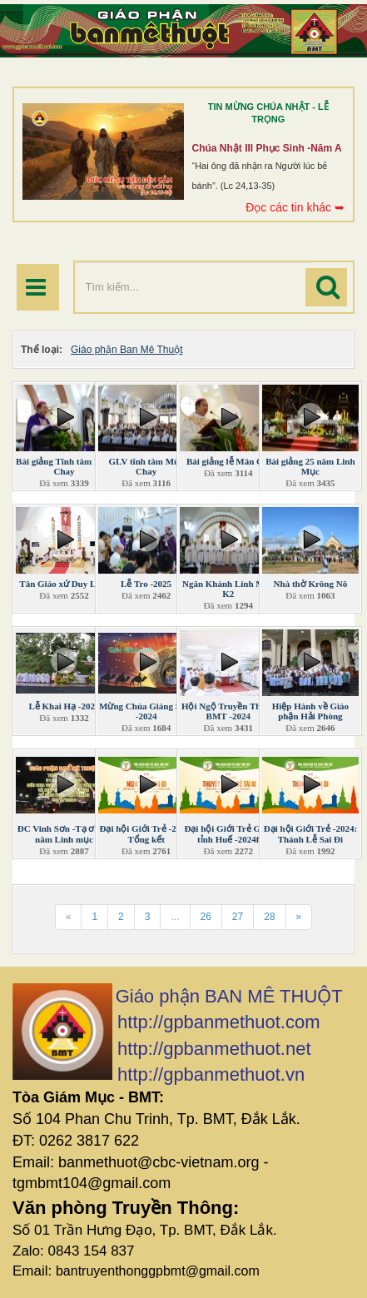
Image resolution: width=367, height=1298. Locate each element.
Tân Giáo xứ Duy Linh (63, 584)
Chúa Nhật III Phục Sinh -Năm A (267, 148)
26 (206, 917)
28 (269, 917)
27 (237, 917)
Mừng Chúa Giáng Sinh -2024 (146, 711)
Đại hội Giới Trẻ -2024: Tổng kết (145, 833)
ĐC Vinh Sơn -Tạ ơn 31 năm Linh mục (64, 833)
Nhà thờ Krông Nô (311, 584)
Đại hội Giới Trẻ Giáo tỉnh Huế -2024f (228, 833)
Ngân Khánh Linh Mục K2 (228, 589)
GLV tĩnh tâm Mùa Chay (146, 466)
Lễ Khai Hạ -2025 (63, 706)
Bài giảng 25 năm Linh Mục (310, 466)
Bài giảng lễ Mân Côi (228, 461)
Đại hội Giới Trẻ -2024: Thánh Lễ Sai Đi (310, 833)
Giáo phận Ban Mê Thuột (127, 350)
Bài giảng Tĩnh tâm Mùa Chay (64, 466)
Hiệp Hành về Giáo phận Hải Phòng (310, 711)
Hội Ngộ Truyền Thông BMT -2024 (228, 711)
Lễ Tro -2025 (146, 584)
